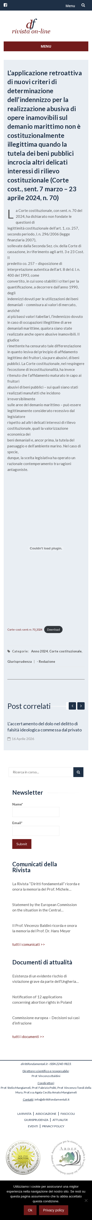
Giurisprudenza (19, 661)
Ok (30, 1210)
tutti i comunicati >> (28, 944)
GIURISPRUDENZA (36, 1120)
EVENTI (33, 1126)
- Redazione (46, 661)
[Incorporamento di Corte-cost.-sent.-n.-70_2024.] (46, 548)
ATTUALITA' (60, 1120)
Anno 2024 (39, 651)
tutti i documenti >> (28, 1036)
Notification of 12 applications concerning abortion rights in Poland (42, 999)
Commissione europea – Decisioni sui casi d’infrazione (45, 1020)
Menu (70, 5)
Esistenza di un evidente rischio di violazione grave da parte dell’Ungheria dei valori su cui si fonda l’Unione (44, 979)
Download (53, 629)
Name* (35, 809)
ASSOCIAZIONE (46, 1114)
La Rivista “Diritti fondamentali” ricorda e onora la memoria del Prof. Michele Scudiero (46, 887)
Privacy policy (53, 1210)
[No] (85, 1200)
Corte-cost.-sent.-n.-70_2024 (24, 629)
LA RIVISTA (24, 1114)
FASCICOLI (68, 1114)
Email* (35, 828)
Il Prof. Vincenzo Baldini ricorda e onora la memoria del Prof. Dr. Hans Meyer (44, 928)
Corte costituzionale (65, 651)
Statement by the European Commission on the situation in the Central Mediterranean (44, 907)
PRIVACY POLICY (53, 1126)
